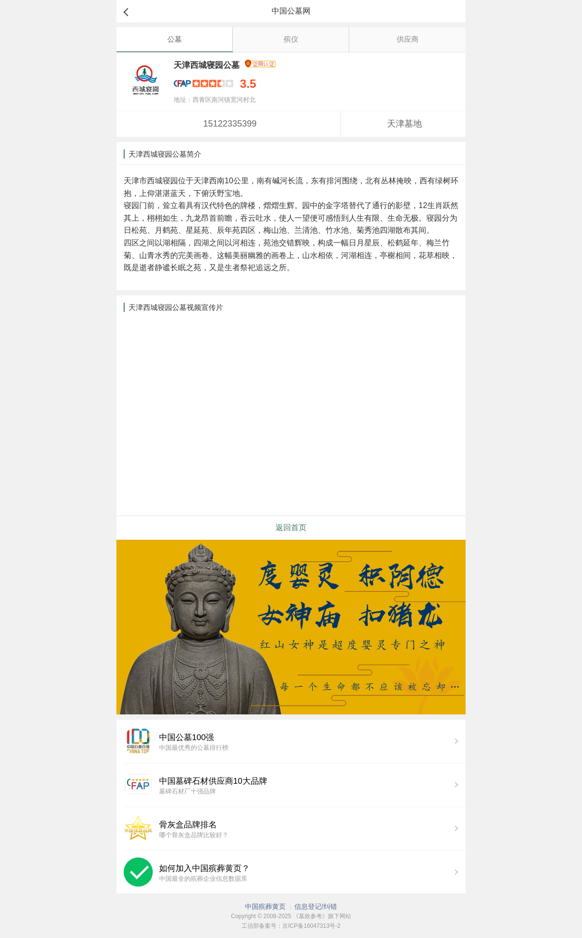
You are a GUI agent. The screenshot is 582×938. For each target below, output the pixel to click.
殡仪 (291, 39)
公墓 (174, 39)
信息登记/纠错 (315, 906)
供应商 (408, 39)
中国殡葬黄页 (265, 906)
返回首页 (291, 527)
